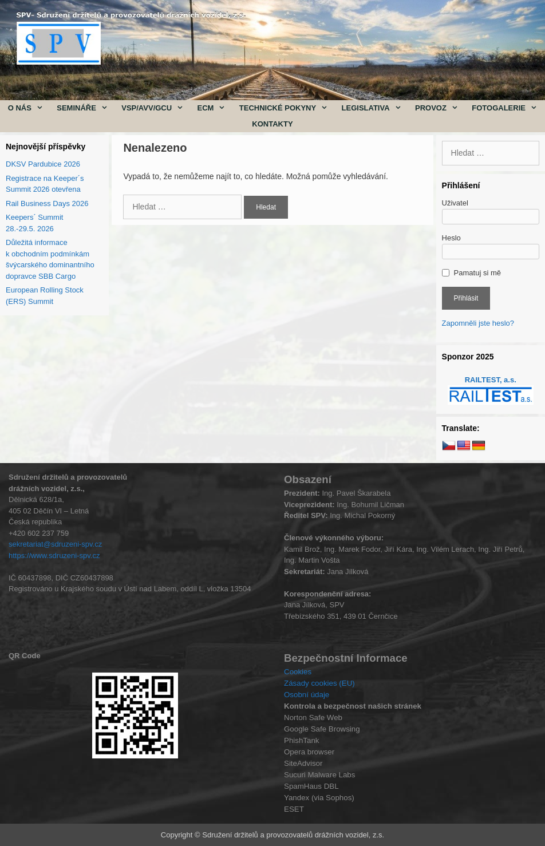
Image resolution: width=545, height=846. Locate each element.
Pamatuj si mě (477, 272)
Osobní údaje (306, 694)
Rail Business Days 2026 (47, 203)
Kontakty (272, 124)
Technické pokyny (287, 108)
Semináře (85, 108)
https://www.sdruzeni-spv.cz (54, 555)
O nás (29, 108)
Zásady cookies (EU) (319, 683)
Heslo (451, 238)
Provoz (440, 108)
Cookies (297, 671)
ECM (215, 108)
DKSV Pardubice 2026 (43, 164)
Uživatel (455, 203)
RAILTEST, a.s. (490, 379)
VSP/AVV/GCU (155, 108)
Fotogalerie (508, 108)
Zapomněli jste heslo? (478, 323)
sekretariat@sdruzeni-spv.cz (55, 544)
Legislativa (375, 108)
